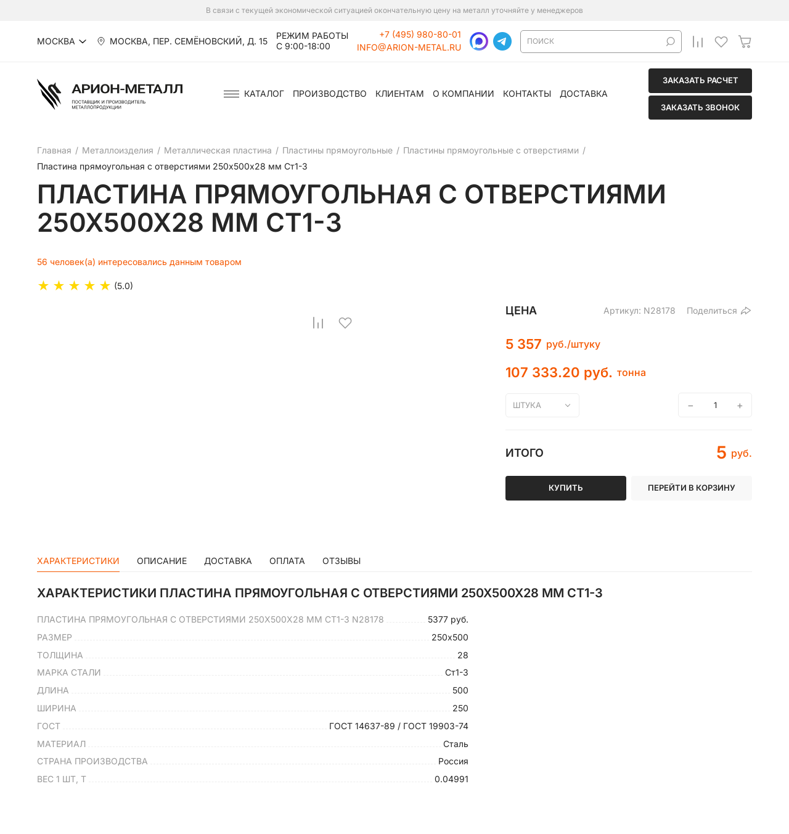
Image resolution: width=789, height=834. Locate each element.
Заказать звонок (700, 107)
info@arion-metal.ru (409, 47)
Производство (330, 94)
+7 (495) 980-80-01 (420, 34)
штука (527, 405)
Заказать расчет (700, 80)
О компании (463, 94)
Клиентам (399, 94)
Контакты (527, 94)
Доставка (584, 94)
